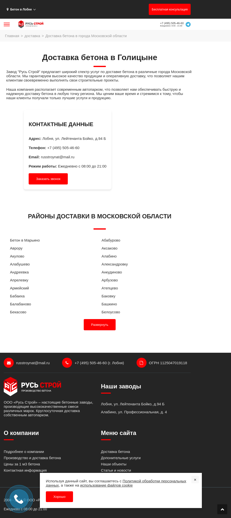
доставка (32, 36)
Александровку (115, 264)
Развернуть (99, 325)
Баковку (108, 296)
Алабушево (20, 264)
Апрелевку (19, 280)
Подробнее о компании (24, 451)
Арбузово (110, 280)
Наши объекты (113, 464)
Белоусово (111, 312)
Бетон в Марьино (25, 240)
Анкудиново (112, 272)
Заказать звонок (48, 179)
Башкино (109, 304)
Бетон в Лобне (19, 9)
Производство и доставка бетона (32, 458)
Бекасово (18, 312)
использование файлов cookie (106, 485)
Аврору (16, 248)
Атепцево (110, 288)
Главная (12, 36)
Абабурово (111, 240)
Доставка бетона (115, 451)
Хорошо (59, 496)
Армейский (19, 288)
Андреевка (19, 272)
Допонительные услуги (121, 458)
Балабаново (20, 304)
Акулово (17, 256)
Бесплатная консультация (170, 9)
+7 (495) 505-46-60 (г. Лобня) (93, 363)
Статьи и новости (116, 470)
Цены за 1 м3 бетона (22, 464)
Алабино (109, 256)
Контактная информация (25, 470)
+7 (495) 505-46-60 (172, 23)
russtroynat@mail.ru (57, 157)
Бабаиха (17, 296)
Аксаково (110, 248)
